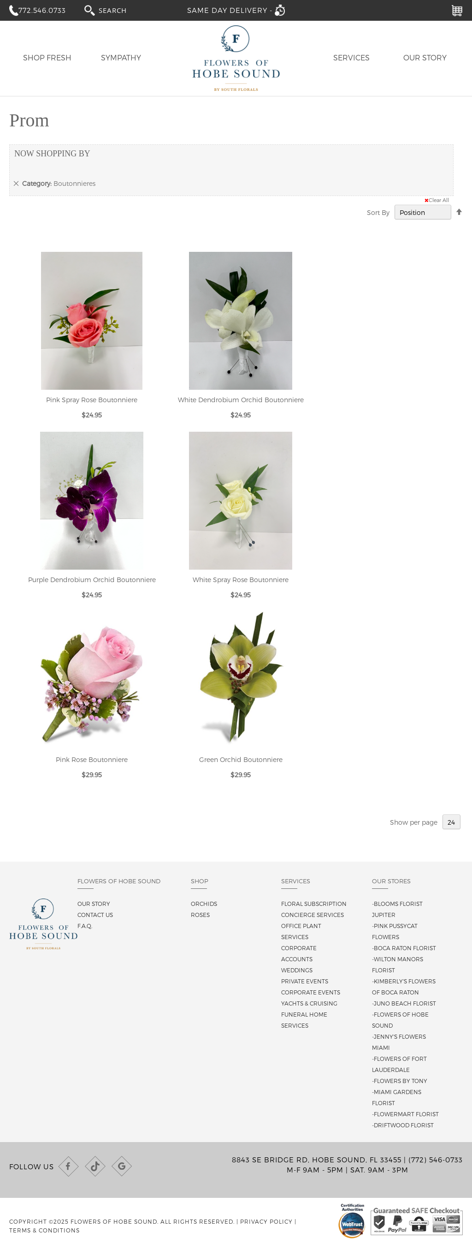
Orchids (204, 903)
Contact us (95, 914)
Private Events (304, 981)
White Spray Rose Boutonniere (241, 579)
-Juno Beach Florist (404, 1003)
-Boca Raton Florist (404, 948)
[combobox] (121, 10)
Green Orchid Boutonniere (241, 759)
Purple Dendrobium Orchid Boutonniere (92, 579)
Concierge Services (312, 914)
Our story (93, 903)
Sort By (378, 212)
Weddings (297, 970)
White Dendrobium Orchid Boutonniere (241, 400)
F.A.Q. (84, 926)
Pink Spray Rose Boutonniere (91, 400)
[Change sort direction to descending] (459, 212)
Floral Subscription (314, 903)
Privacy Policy (266, 1221)
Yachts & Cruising (309, 1003)
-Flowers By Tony (399, 1080)
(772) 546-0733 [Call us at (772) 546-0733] (435, 1159)
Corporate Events (310, 992)
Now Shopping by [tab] (52, 153)
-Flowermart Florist (405, 1114)
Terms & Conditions (44, 1230)
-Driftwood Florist (403, 1125)
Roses (200, 914)
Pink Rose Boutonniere (92, 759)
